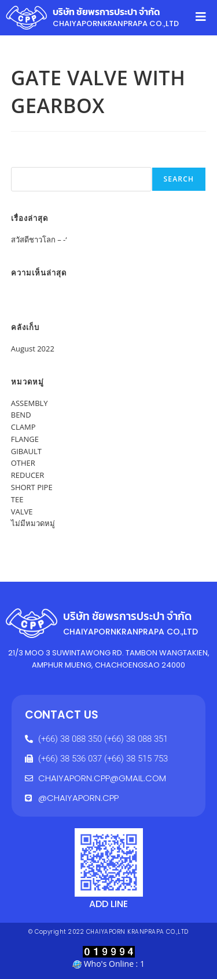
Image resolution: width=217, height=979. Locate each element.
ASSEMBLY (29, 403)
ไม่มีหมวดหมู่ (33, 523)
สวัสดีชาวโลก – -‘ (39, 239)
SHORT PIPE (32, 487)
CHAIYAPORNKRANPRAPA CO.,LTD (116, 23)
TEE (17, 499)
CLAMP (23, 427)
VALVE (22, 511)
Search (23, 160)
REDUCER (28, 475)
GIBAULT (26, 451)
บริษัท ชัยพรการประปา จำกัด (106, 12)
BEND (21, 414)
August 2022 (32, 348)
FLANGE (25, 439)
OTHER (23, 463)
